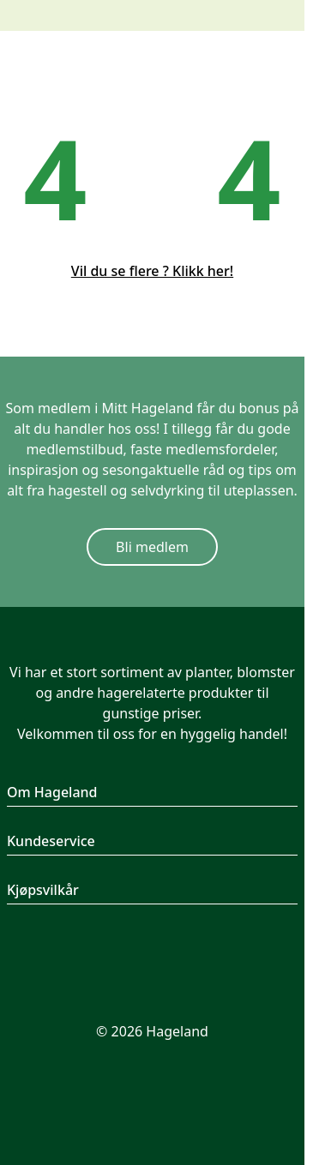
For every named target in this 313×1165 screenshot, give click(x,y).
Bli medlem (152, 546)
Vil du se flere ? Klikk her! (152, 270)
